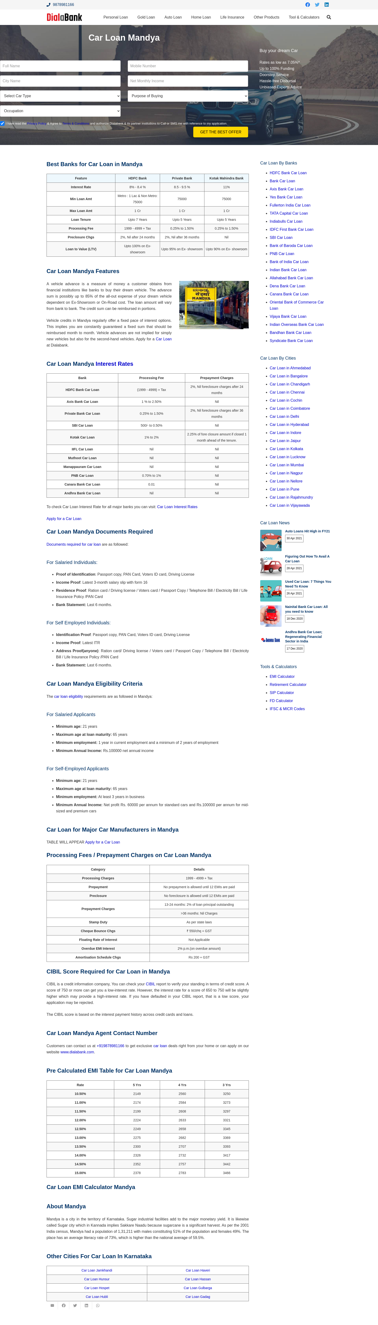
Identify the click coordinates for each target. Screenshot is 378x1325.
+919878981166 (110, 1046)
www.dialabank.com (77, 1052)
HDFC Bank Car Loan (288, 173)
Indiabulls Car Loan (286, 221)
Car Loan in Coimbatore (290, 408)
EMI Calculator (282, 677)
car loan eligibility (68, 696)
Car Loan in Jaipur (285, 441)
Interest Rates (113, 364)
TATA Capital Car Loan (289, 213)
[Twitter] (317, 5)
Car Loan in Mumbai (287, 465)
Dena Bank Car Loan (287, 286)
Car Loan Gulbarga (198, 1288)
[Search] (329, 17)
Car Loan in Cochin (286, 400)
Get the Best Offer (220, 132)
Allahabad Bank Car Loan (291, 278)
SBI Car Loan (281, 238)
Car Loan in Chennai (287, 392)
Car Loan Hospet (96, 1288)
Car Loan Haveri (198, 1270)
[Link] (65, 17)
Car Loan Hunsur (97, 1279)
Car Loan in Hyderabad (289, 425)
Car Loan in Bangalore (289, 376)
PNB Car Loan (282, 254)
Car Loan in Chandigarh (290, 384)
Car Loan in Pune (284, 489)
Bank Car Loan (282, 181)
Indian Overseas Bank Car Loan (297, 325)
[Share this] (63, 1305)
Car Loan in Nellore (286, 481)
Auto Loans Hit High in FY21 (307, 531)
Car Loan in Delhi (284, 416)
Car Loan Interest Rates (177, 507)
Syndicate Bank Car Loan (291, 341)
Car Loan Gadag (198, 1297)
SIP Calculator (282, 693)
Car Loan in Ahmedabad (290, 368)
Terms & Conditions (75, 123)
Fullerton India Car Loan (290, 205)
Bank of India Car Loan (289, 262)
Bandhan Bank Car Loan (290, 333)
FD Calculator (281, 701)
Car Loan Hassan (198, 1279)
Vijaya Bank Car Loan (288, 316)
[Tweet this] (75, 1305)
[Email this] (52, 1305)
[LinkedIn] (326, 5)
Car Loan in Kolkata (286, 449)
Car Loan (163, 339)
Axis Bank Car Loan (286, 189)
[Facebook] (307, 5)
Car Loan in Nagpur (286, 473)
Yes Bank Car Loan (286, 197)
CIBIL (150, 984)
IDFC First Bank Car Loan (291, 229)
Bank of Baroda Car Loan (291, 246)
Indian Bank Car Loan (288, 270)
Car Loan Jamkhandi (96, 1270)
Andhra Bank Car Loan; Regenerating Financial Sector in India (303, 636)
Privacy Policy (36, 123)
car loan (160, 1046)
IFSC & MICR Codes (287, 709)
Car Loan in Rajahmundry (291, 497)
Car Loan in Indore (285, 433)
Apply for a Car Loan (64, 519)
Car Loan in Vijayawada (290, 505)
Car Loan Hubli (97, 1297)
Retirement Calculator (288, 685)
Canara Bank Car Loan (289, 294)
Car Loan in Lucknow (287, 457)
